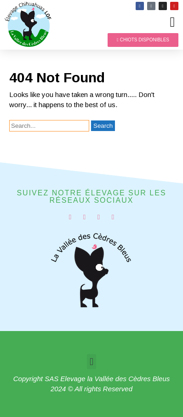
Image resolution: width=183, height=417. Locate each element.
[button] (172, 21)
